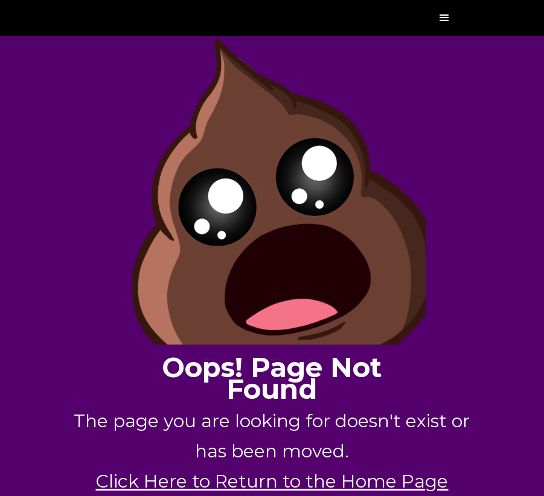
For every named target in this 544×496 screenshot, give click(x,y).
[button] (444, 18)
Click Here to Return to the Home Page (271, 481)
